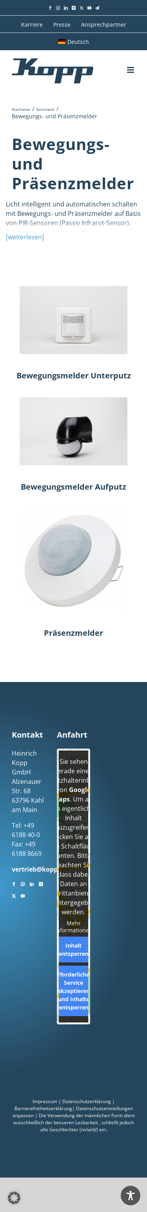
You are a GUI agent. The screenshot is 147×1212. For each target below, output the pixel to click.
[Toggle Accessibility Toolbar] (130, 1195)
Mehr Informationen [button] (73, 926)
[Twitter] (14, 895)
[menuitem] (73, 41)
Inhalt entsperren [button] (73, 949)
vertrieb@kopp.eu (39, 869)
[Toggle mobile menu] (131, 70)
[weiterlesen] (25, 237)
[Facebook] (14, 883)
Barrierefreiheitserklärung (43, 1108)
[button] (14, 1198)
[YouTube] (23, 895)
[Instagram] (23, 883)
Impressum (45, 1101)
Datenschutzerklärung (86, 1101)
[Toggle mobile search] (116, 70)
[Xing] (41, 883)
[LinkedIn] (32, 883)
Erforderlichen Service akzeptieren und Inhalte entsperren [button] (73, 991)
